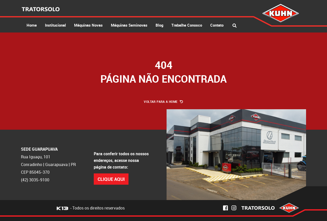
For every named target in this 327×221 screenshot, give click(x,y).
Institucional (55, 25)
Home (32, 25)
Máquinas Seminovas (129, 25)
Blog (159, 25)
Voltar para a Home (163, 102)
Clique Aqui (111, 179)
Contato (217, 25)
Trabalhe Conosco (186, 25)
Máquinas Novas (88, 25)
